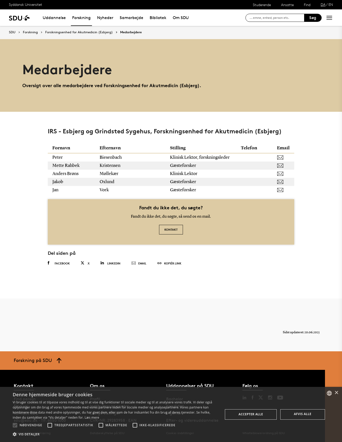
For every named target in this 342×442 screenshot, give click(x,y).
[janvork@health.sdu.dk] (283, 190)
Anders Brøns (65, 173)
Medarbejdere (131, 32)
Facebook (59, 263)
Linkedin (110, 263)
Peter (58, 157)
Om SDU (181, 17)
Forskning (81, 17)
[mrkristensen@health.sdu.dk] (283, 165)
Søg (312, 17)
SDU (12, 32)
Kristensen (110, 165)
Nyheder (105, 17)
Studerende (262, 5)
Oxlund (107, 182)
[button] (15, 425)
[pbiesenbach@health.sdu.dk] (283, 157)
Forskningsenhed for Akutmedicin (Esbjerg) (79, 32)
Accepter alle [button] (251, 414)
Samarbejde (131, 17)
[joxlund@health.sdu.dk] (283, 182)
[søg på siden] (277, 18)
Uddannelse (54, 17)
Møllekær (109, 173)
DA (323, 4)
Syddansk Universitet (25, 4)
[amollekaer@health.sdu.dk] (283, 173)
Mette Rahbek (66, 165)
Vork (105, 190)
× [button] (336, 393)
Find (307, 5)
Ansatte (287, 5)
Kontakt (171, 229)
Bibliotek (158, 17)
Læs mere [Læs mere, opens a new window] (92, 417)
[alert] (171, 414)
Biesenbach (111, 157)
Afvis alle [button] (302, 414)
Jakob (58, 182)
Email (138, 263)
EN (331, 4)
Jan (55, 190)
